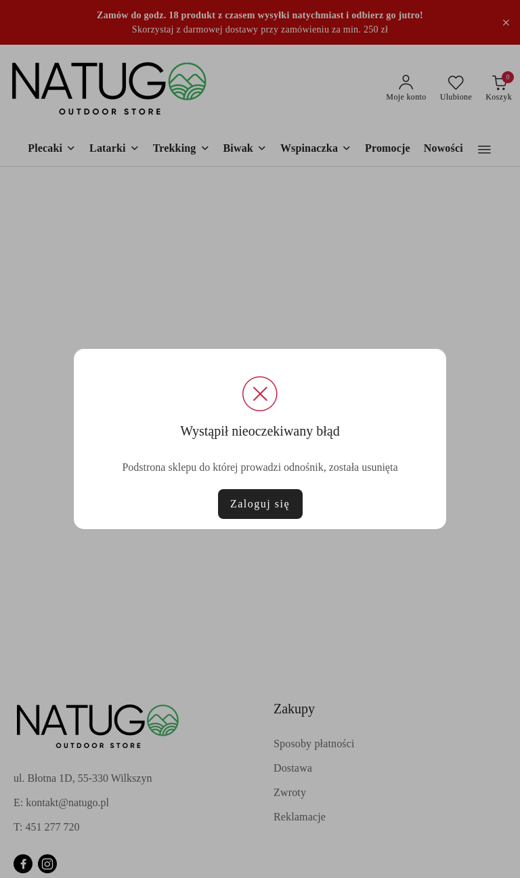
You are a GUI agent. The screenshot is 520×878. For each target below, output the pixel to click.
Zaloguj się (260, 503)
